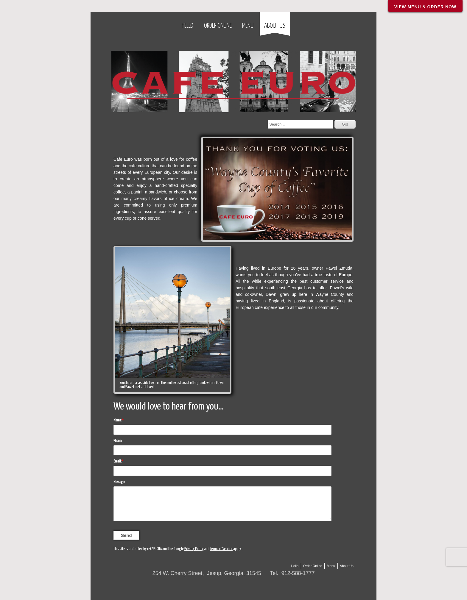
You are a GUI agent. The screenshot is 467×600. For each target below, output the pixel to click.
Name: (117, 420)
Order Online (218, 26)
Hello (187, 26)
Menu (247, 26)
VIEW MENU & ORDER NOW (425, 6)
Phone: (117, 441)
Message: (118, 482)
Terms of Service (221, 549)
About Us (274, 26)
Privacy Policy (193, 549)
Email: (117, 461)
